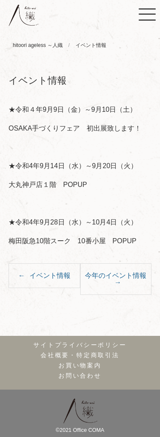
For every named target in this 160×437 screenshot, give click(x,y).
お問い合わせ (80, 376)
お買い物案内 (80, 365)
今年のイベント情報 (115, 275)
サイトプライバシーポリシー (79, 345)
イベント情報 (49, 275)
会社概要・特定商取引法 (80, 355)
